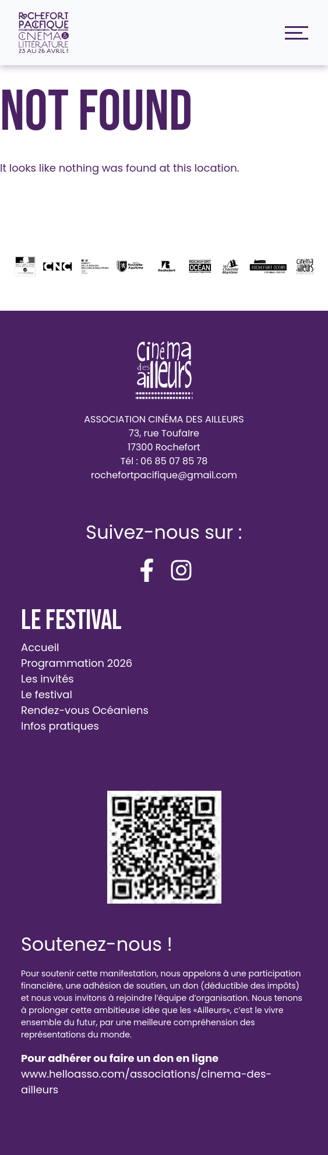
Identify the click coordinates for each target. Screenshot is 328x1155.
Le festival (46, 694)
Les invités (47, 678)
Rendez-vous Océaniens (85, 710)
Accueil (40, 647)
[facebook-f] (146, 570)
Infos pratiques (60, 726)
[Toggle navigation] (293, 33)
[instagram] (181, 570)
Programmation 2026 (76, 663)
